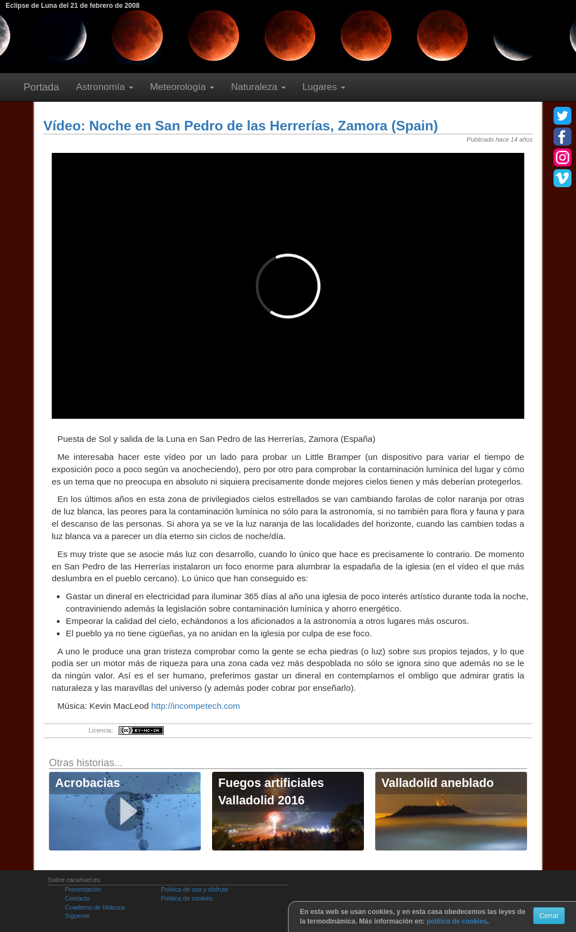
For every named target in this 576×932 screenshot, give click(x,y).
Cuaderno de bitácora (94, 907)
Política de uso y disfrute (194, 889)
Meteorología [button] (182, 87)
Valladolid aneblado (437, 783)
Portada (41, 87)
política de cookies (456, 921)
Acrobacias (87, 783)
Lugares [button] (324, 87)
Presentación (83, 889)
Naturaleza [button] (258, 87)
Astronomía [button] (104, 87)
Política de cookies (187, 898)
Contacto (77, 898)
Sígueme (77, 915)
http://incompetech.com (195, 706)
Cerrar (549, 916)
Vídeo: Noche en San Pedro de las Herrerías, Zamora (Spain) (240, 125)
